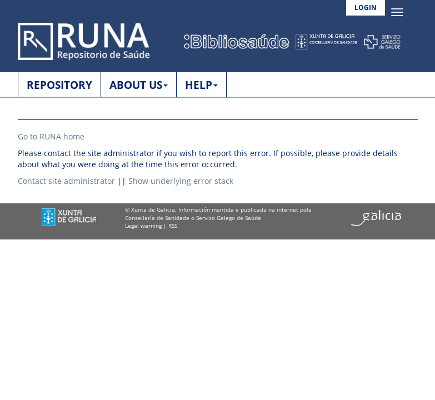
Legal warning (143, 225)
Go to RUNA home (51, 136)
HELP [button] (201, 85)
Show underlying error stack (180, 181)
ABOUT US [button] (138, 85)
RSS (172, 225)
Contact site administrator (66, 181)
